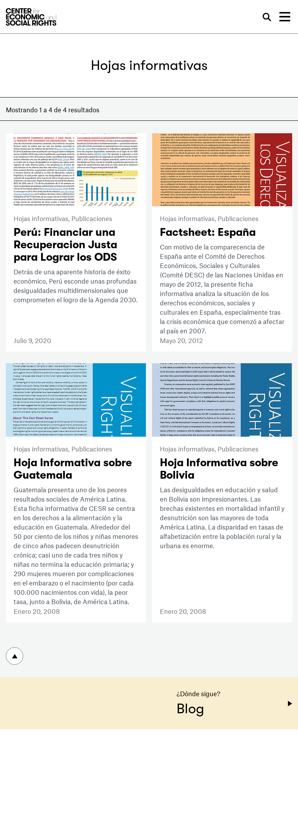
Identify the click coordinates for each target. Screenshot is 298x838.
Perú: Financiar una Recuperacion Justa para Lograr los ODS (65, 244)
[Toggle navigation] (285, 16)
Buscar (267, 17)
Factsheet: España (208, 232)
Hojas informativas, (42, 218)
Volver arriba (14, 656)
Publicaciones (91, 218)
